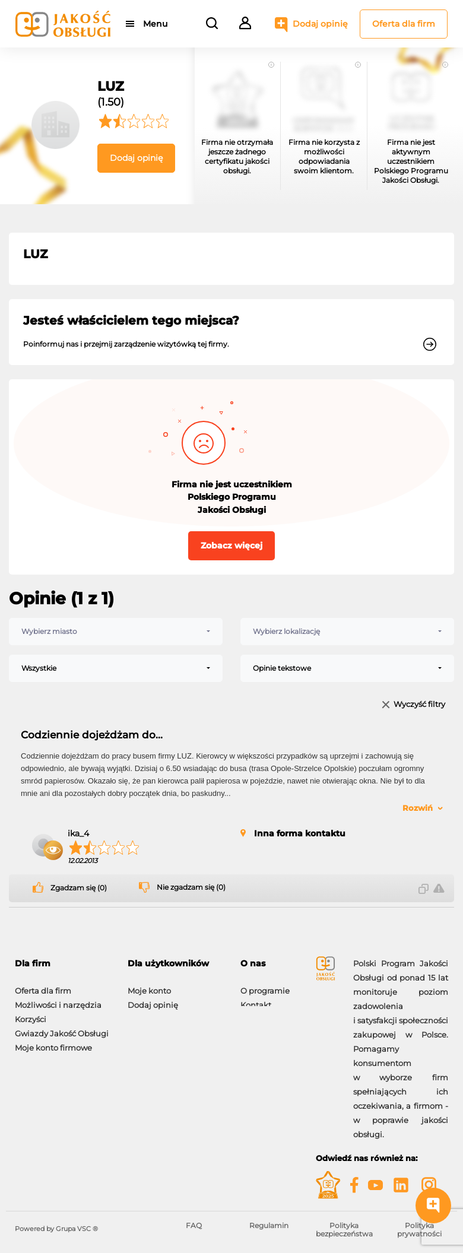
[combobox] (116, 631)
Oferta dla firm (403, 23)
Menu (156, 23)
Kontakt (255, 999)
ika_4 (78, 833)
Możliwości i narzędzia (58, 999)
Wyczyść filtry (419, 705)
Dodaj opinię (320, 24)
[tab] (62, 963)
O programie (265, 984)
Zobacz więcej (231, 545)
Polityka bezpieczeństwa (344, 1229)
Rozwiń (417, 808)
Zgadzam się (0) (78, 888)
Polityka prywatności (419, 1229)
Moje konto (149, 984)
